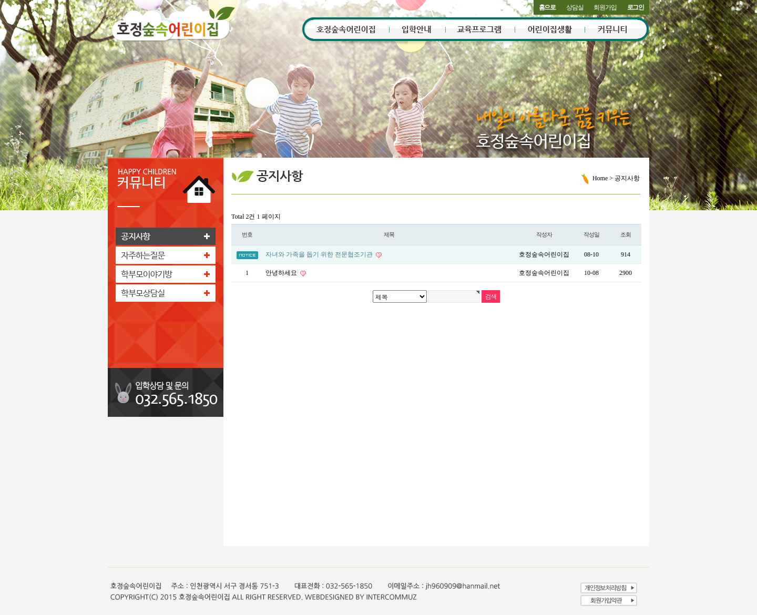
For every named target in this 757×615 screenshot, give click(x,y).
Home (600, 178)
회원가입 (605, 7)
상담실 (574, 7)
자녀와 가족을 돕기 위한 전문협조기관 (319, 254)
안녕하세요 (282, 272)
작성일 (591, 234)
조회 (625, 234)
